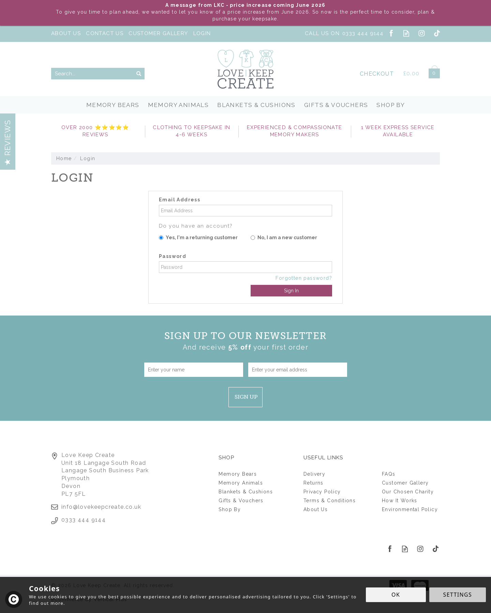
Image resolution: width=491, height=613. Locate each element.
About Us (315, 509)
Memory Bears (238, 474)
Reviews (7, 142)
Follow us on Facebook (391, 33)
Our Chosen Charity (408, 491)
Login (202, 33)
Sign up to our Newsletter (245, 341)
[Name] (193, 370)
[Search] (92, 73)
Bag (432, 72)
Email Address (179, 199)
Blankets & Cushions (246, 491)
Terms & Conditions (329, 500)
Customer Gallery (405, 483)
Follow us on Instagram (421, 33)
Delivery (314, 474)
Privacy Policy (322, 491)
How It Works (399, 500)
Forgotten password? (304, 278)
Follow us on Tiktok (437, 33)
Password (172, 256)
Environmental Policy (410, 509)
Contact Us (104, 33)
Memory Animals (241, 483)
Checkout (377, 74)
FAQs (389, 474)
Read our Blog (406, 33)
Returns (313, 483)
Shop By (230, 509)
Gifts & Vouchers (241, 500)
